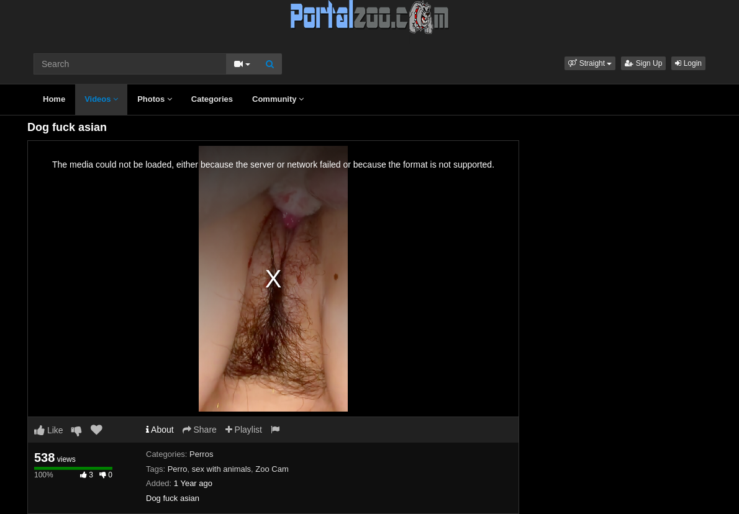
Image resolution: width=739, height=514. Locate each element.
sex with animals (221, 469)
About (160, 430)
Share (200, 430)
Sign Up (643, 63)
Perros (201, 454)
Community (278, 99)
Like (48, 430)
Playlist (243, 430)
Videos (101, 99)
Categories (212, 99)
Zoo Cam (271, 469)
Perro (178, 469)
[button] (589, 63)
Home (54, 99)
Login (688, 63)
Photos (154, 99)
